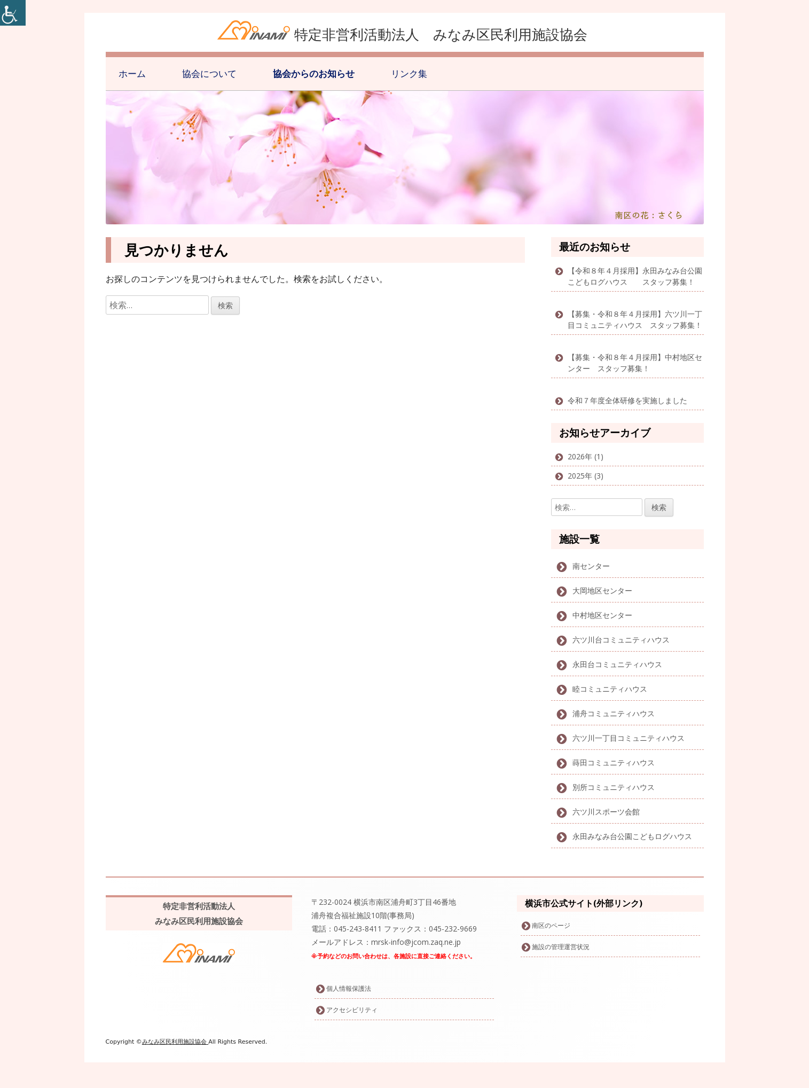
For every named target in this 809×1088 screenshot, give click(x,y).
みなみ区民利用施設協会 (175, 1041)
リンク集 (409, 73)
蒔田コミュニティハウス (613, 762)
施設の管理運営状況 (561, 946)
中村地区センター (602, 615)
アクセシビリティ (352, 1009)
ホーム (132, 73)
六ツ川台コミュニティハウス (621, 640)
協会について (209, 73)
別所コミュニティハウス (613, 787)
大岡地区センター (602, 590)
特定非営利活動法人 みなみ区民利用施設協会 (440, 34)
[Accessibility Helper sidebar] (13, 13)
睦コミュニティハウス (609, 689)
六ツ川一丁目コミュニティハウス (628, 738)
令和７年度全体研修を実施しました (627, 400)
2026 (576, 456)
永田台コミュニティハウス (617, 664)
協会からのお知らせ (314, 73)
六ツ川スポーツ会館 (606, 812)
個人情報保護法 (348, 988)
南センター (591, 566)
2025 (576, 476)
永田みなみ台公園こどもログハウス (632, 836)
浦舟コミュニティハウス (613, 713)
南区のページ (551, 925)
